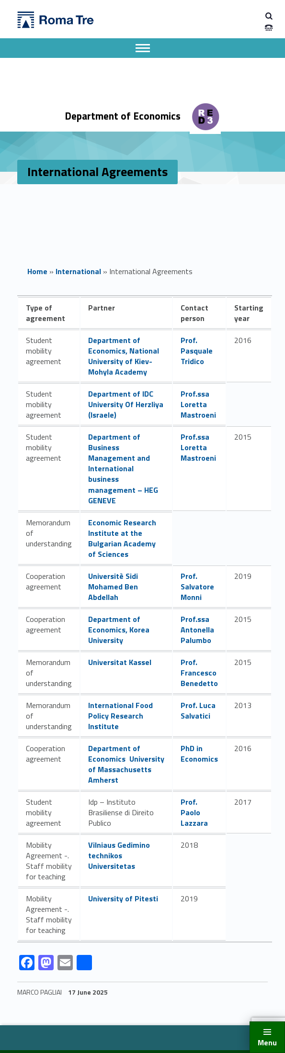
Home (37, 271)
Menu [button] (267, 1042)
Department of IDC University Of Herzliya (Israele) (125, 404)
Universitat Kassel (119, 662)
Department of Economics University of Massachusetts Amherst (126, 764)
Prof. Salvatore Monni (197, 586)
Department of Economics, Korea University (118, 629)
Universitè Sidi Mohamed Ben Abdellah (113, 586)
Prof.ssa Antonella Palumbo (197, 629)
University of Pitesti (123, 898)
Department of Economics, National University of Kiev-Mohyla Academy (123, 355)
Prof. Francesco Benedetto (199, 672)
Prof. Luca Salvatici (198, 710)
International (78, 271)
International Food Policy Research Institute (120, 715)
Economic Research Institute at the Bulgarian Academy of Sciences (122, 538)
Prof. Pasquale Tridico (197, 350)
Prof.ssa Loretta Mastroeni (198, 404)
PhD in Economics (199, 754)
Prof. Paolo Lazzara (194, 812)
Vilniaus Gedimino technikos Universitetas (119, 855)
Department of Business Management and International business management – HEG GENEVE (123, 468)
